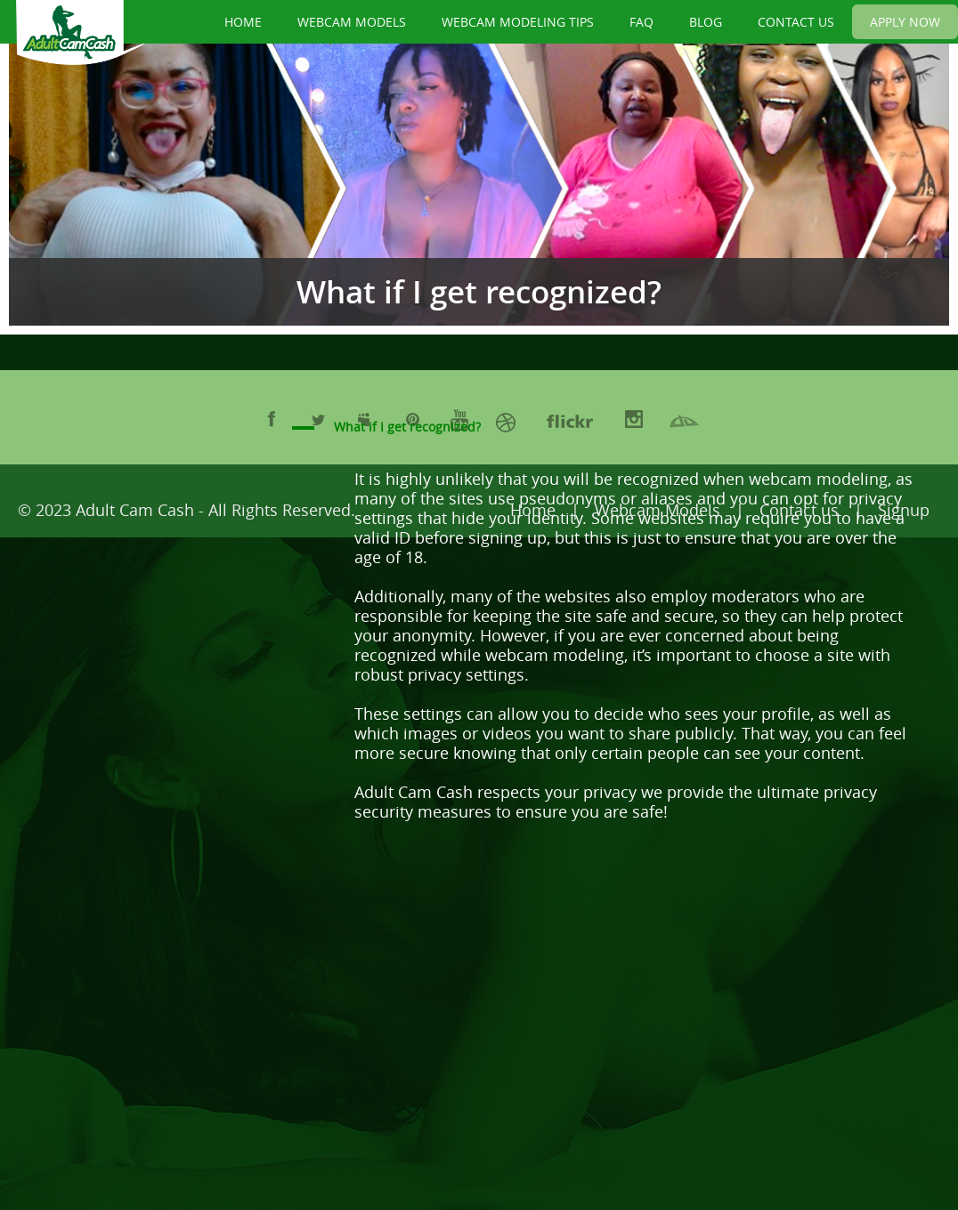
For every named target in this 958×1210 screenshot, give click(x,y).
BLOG (705, 21)
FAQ (641, 21)
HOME (243, 21)
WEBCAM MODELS (351, 21)
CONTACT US (796, 21)
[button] (623, 428)
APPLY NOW (905, 21)
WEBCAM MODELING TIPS (518, 21)
